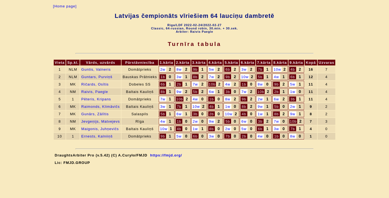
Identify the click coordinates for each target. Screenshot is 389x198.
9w (179, 92)
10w (277, 69)
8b (195, 77)
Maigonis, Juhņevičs (100, 129)
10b (212, 84)
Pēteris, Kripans (96, 99)
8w (179, 69)
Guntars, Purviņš (96, 77)
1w (292, 92)
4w (276, 77)
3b (227, 92)
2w (163, 69)
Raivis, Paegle (94, 92)
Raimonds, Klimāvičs (100, 107)
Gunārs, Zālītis (95, 114)
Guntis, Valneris (96, 69)
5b (260, 77)
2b (179, 84)
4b (292, 69)
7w (211, 77)
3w (244, 69)
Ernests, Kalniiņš (97, 136)
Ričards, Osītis (95, 84)
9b (195, 69)
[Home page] (65, 6)
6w (211, 92)
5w (211, 69)
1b (163, 77)
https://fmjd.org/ (166, 155)
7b (260, 69)
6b (227, 69)
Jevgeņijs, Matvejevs (100, 121)
